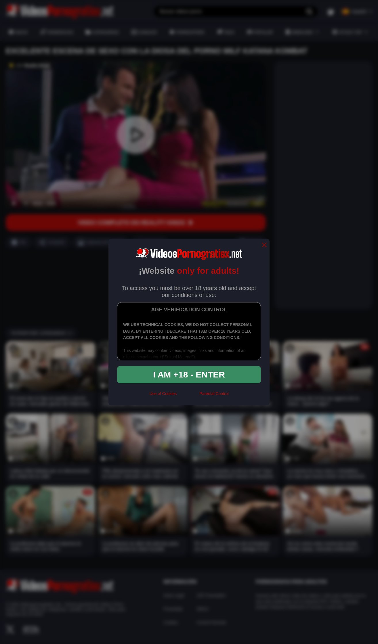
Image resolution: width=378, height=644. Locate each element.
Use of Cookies (163, 393)
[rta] (188, 396)
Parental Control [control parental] (213, 393)
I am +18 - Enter (189, 374)
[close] (264, 245)
